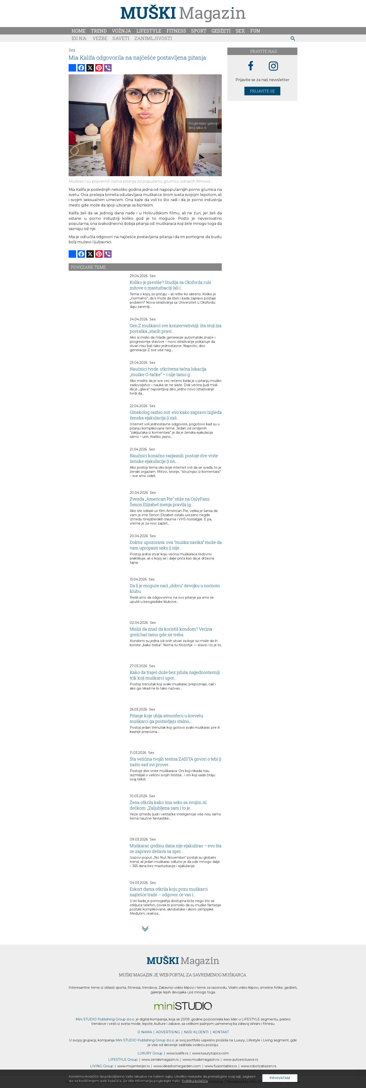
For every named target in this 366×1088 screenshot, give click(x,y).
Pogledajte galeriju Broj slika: (203, 125)
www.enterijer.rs (133, 1066)
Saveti (121, 38)
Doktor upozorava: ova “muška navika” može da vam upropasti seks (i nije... (176, 545)
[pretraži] (293, 39)
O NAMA (144, 1032)
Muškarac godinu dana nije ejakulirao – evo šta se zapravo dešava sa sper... (176, 848)
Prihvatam (280, 1078)
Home (78, 31)
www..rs (177, 1053)
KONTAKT (221, 1032)
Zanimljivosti (153, 38)
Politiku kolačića (195, 1081)
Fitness (176, 31)
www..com (210, 1053)
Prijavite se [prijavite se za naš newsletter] (262, 91)
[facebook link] (250, 66)
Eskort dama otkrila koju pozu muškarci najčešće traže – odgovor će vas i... (169, 891)
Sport (198, 31)
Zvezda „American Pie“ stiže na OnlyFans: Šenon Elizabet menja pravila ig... (170, 501)
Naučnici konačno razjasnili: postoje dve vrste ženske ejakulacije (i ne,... (174, 458)
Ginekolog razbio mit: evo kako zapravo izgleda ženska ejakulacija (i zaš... (176, 415)
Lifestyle (148, 31)
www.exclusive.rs (240, 1059)
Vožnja (121, 31)
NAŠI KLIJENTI (196, 1032)
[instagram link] (273, 66)
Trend (99, 31)
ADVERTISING (168, 1032)
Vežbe (99, 38)
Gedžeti (221, 31)
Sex (240, 31)
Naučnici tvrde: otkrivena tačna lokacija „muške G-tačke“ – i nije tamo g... (168, 371)
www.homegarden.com (177, 1066)
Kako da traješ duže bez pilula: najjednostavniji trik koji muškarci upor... (175, 675)
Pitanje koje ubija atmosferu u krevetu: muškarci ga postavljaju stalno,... (167, 718)
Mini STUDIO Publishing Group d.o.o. (105, 1019)
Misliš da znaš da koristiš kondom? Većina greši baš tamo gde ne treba (171, 631)
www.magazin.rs (160, 1059)
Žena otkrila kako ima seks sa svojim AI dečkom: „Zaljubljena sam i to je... (168, 805)
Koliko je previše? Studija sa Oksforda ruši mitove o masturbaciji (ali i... (170, 285)
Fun (255, 31)
